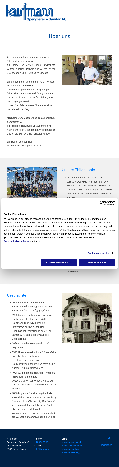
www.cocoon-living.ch (72, 449)
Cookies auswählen (99, 253)
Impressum (106, 445)
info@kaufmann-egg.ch (45, 449)
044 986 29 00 (41, 442)
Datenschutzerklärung (17, 241)
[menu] (112, 12)
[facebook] (109, 439)
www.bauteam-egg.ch (72, 452)
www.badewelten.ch (72, 442)
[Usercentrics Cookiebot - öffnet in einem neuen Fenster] (101, 203)
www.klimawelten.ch (72, 445)
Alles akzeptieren (97, 262)
